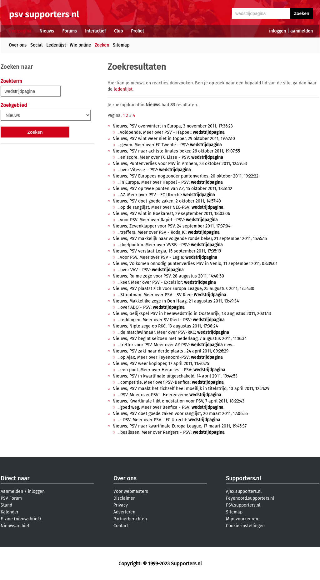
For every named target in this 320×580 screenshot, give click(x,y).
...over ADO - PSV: (151, 307)
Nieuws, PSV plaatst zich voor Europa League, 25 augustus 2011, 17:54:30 (183, 288)
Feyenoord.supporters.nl (250, 498)
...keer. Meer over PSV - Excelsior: (167, 282)
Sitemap (121, 45)
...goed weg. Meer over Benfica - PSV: (170, 407)
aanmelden (301, 31)
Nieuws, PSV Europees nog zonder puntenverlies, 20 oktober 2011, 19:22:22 (185, 176)
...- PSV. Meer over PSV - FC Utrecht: (169, 419)
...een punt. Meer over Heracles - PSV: (171, 369)
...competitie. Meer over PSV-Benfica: (171, 382)
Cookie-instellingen (245, 525)
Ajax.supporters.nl (244, 491)
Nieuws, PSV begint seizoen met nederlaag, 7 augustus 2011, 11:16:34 (179, 338)
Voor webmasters (130, 491)
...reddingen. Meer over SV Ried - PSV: (171, 319)
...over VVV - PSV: (151, 269)
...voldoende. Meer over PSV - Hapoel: (171, 132)
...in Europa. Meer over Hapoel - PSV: (170, 182)
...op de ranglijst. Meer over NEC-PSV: (170, 207)
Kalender (9, 512)
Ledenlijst (56, 45)
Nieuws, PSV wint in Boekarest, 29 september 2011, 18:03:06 (171, 213)
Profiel (137, 31)
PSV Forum (11, 498)
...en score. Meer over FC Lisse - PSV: (170, 157)
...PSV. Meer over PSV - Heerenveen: (169, 395)
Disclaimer (124, 498)
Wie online (80, 45)
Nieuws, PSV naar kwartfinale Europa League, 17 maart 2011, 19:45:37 (179, 426)
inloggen (277, 31)
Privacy (120, 505)
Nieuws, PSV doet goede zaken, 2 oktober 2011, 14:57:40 (166, 201)
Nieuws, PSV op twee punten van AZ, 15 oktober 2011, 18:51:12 (172, 188)
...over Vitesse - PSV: (154, 169)
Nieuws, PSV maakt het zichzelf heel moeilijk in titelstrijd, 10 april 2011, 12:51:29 (190, 388)
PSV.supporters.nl (243, 505)
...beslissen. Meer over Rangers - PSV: (171, 432)
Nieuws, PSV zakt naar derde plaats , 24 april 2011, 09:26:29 (170, 351)
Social (36, 45)
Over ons (18, 45)
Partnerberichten (130, 519)
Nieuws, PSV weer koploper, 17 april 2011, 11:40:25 (160, 363)
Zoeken (102, 45)
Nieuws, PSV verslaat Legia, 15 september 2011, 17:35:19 (166, 251)
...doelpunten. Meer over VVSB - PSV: (170, 245)
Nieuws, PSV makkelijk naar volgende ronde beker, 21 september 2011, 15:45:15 (189, 238)
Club (118, 31)
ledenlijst (123, 89)
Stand (6, 505)
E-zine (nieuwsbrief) (21, 519)
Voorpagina (20, 31)
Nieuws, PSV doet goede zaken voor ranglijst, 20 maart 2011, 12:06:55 (180, 413)
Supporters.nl (243, 478)
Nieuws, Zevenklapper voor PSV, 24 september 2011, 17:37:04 (171, 226)
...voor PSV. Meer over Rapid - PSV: (168, 219)
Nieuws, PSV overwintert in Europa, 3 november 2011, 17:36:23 (172, 126)
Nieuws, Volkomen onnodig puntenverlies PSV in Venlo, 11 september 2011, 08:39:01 (195, 263)
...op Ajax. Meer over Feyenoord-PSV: (170, 357)
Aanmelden (12, 491)
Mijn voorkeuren (242, 519)
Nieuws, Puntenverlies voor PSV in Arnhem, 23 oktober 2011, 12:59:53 (179, 163)
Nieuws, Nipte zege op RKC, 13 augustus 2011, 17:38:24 (165, 326)
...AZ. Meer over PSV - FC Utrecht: (166, 195)
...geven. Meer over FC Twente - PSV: (170, 145)
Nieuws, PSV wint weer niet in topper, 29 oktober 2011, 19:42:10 (173, 138)
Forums (69, 31)
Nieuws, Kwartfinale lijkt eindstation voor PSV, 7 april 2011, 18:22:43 (178, 401)
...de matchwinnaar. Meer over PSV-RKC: (173, 332)
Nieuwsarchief (15, 525)
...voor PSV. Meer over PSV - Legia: (167, 257)
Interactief (95, 31)
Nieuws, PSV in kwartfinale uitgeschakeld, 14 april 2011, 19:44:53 (175, 376)
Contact (121, 525)
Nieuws (46, 31)
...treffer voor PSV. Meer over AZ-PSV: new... (176, 345)
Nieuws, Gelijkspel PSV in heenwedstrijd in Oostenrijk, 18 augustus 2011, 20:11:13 (191, 313)
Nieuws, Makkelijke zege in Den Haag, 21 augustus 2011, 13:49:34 (175, 301)
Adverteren (124, 512)
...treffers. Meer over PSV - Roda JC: (169, 232)
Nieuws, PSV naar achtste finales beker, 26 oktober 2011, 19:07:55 (176, 151)
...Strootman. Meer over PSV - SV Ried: (172, 295)
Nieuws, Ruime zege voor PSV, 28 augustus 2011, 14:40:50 (168, 276)
